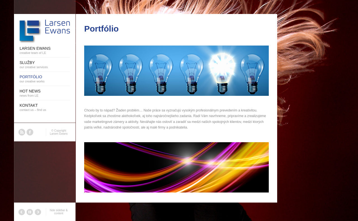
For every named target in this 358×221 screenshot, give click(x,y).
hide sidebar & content (59, 212)
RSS (21, 132)
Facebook (30, 132)
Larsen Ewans (58, 133)
